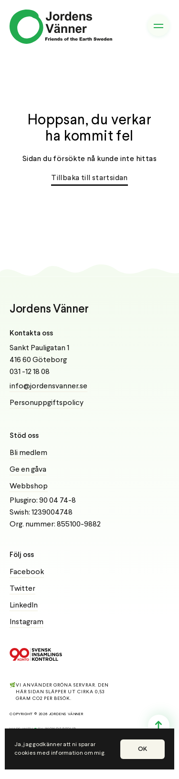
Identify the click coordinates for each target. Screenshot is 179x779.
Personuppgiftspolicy (47, 403)
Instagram (26, 622)
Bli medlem (28, 453)
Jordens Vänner (49, 309)
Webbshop (29, 486)
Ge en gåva (28, 470)
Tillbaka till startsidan (89, 178)
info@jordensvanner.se (48, 386)
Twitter (22, 589)
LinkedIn (24, 605)
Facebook (27, 572)
